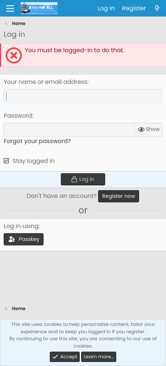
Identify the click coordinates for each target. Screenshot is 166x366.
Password (18, 115)
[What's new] (157, 8)
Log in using (21, 226)
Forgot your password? (37, 141)
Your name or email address (45, 82)
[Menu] (10, 8)
